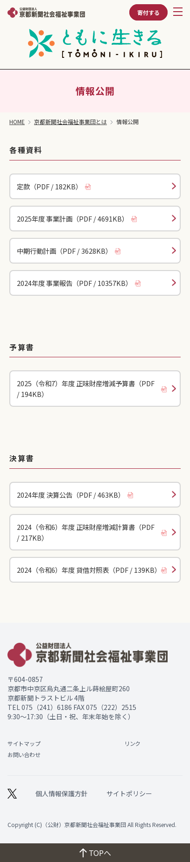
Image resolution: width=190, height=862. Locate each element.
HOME (17, 121)
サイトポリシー (129, 793)
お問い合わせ (23, 754)
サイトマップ (23, 743)
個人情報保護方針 (61, 793)
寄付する (148, 12)
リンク (132, 743)
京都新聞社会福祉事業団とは (70, 121)
